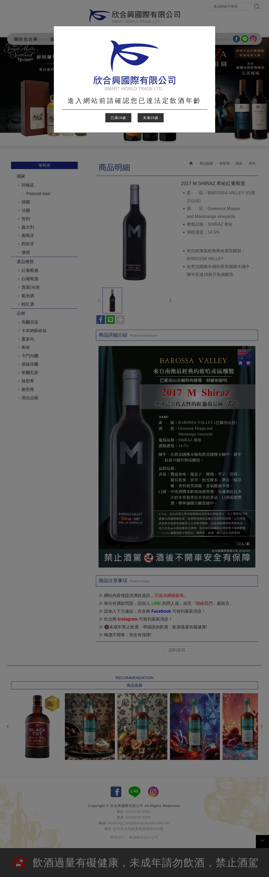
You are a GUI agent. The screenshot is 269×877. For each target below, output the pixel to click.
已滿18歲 (118, 118)
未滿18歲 (150, 118)
